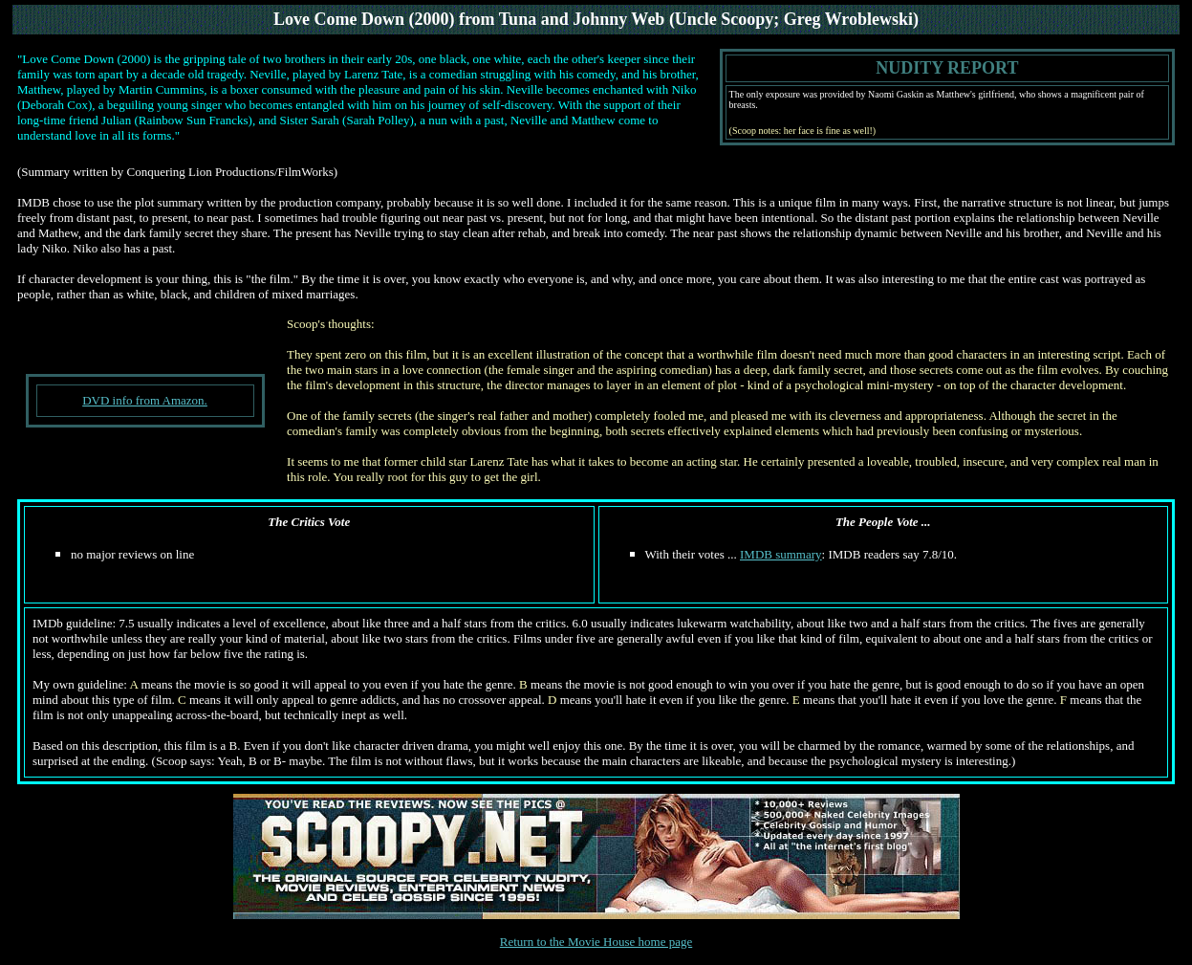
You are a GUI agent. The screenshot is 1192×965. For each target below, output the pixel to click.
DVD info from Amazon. (144, 400)
